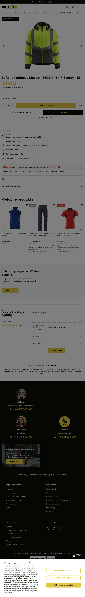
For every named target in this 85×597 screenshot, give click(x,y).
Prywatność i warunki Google (24, 579)
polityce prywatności (19, 575)
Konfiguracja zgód (63, 578)
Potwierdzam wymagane (63, 570)
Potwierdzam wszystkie (63, 585)
